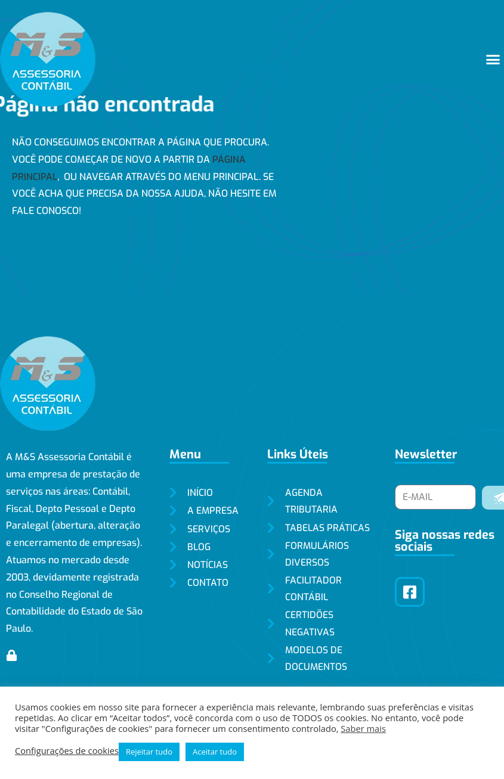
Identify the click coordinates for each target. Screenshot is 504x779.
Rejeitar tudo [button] (149, 751)
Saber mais (363, 728)
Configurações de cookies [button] (67, 750)
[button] (493, 59)
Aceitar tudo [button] (215, 751)
